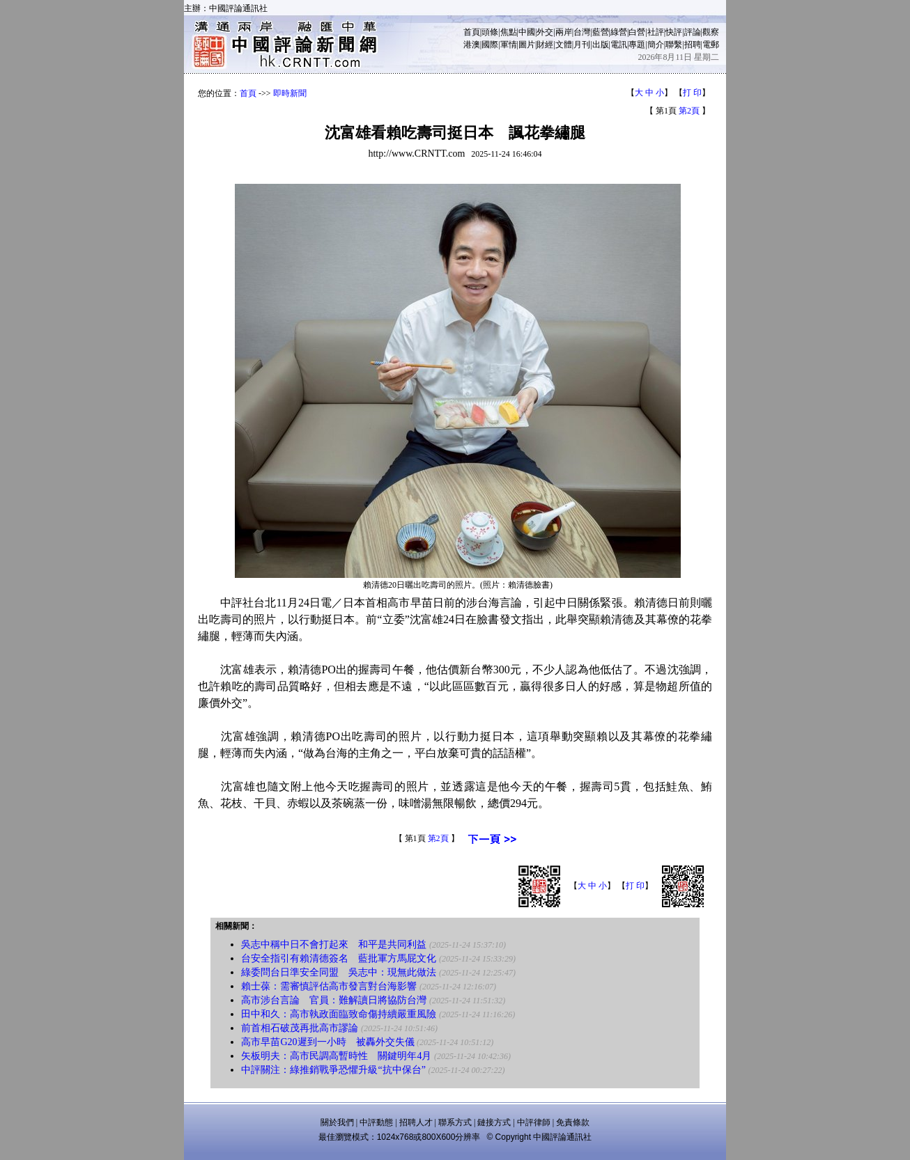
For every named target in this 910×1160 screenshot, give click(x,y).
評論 (692, 32)
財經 (545, 44)
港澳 (471, 44)
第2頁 (689, 111)
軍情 (508, 44)
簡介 (655, 44)
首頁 (471, 32)
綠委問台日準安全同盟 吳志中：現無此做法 (338, 972)
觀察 (710, 32)
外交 (545, 32)
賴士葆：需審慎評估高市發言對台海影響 (329, 986)
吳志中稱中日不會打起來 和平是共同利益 (333, 944)
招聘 (692, 44)
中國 (526, 32)
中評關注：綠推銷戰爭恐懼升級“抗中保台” (333, 1070)
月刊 (581, 44)
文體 (563, 44)
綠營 (618, 32)
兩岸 (563, 32)
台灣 (581, 32)
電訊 (618, 44)
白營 (636, 32)
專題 (636, 44)
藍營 (600, 32)
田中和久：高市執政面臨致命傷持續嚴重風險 (338, 1014)
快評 (673, 32)
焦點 (508, 32)
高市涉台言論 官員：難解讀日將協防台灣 (333, 1000)
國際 (489, 44)
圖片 (526, 44)
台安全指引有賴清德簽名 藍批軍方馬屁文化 (338, 958)
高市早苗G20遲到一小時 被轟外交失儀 (327, 1042)
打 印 (692, 92)
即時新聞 (290, 93)
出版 (600, 44)
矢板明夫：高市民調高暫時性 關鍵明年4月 (336, 1056)
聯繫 (673, 44)
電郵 (710, 44)
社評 (655, 32)
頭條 (489, 32)
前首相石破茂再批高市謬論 (299, 1028)
